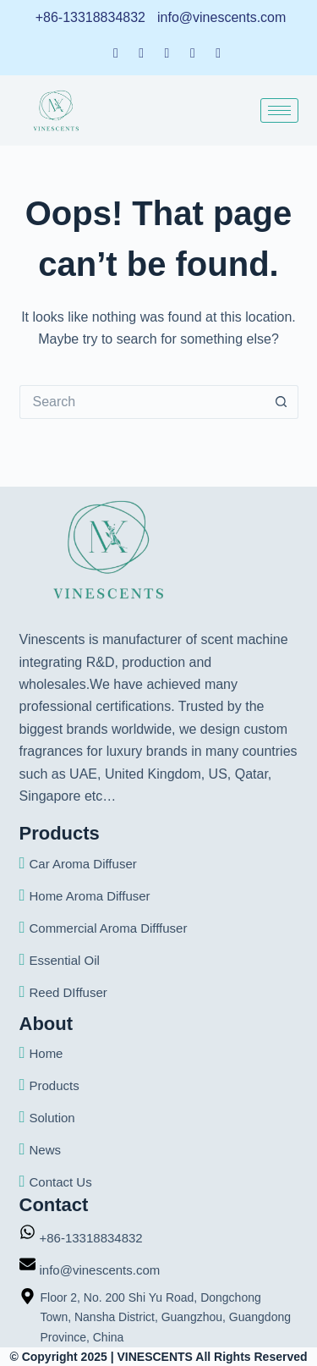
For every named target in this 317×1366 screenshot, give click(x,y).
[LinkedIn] (141, 52)
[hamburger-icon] (279, 110)
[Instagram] (218, 52)
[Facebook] (115, 52)
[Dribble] (192, 52)
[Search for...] (142, 402)
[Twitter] (167, 52)
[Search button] (281, 402)
